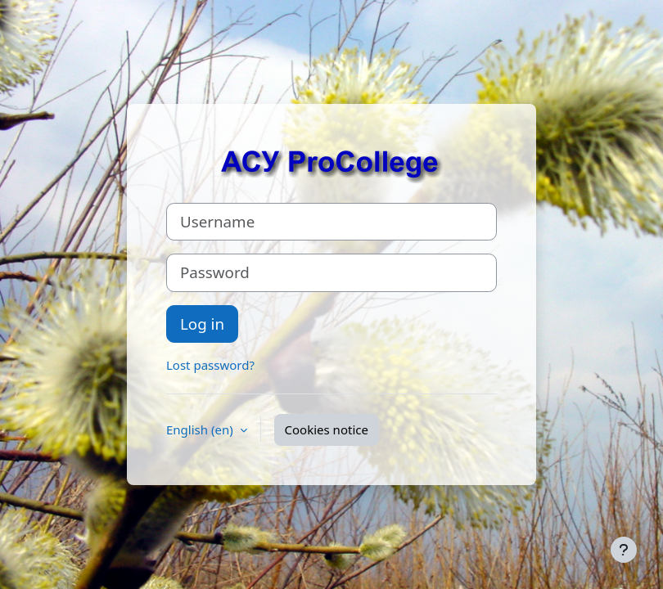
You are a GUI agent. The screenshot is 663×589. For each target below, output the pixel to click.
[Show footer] (624, 550)
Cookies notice (326, 429)
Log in (202, 323)
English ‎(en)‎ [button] (201, 429)
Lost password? (210, 365)
